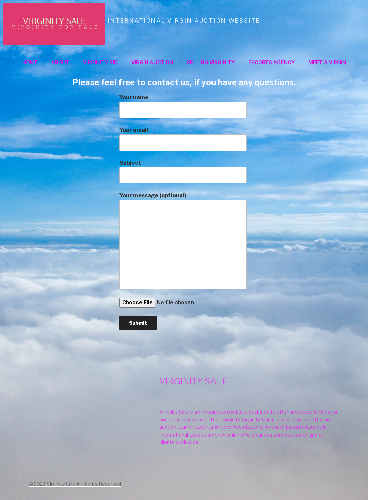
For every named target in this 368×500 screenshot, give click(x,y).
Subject (183, 171)
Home (30, 62)
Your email (183, 139)
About (60, 62)
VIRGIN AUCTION (152, 62)
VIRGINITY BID (100, 62)
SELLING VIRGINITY (211, 62)
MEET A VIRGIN (327, 62)
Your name (183, 106)
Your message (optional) (183, 240)
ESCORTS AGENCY (271, 62)
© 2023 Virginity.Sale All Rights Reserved (75, 484)
